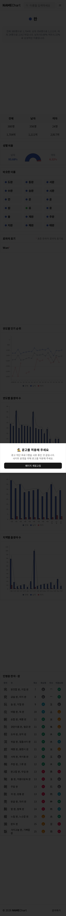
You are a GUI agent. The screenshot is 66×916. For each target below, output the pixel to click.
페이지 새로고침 (33, 465)
